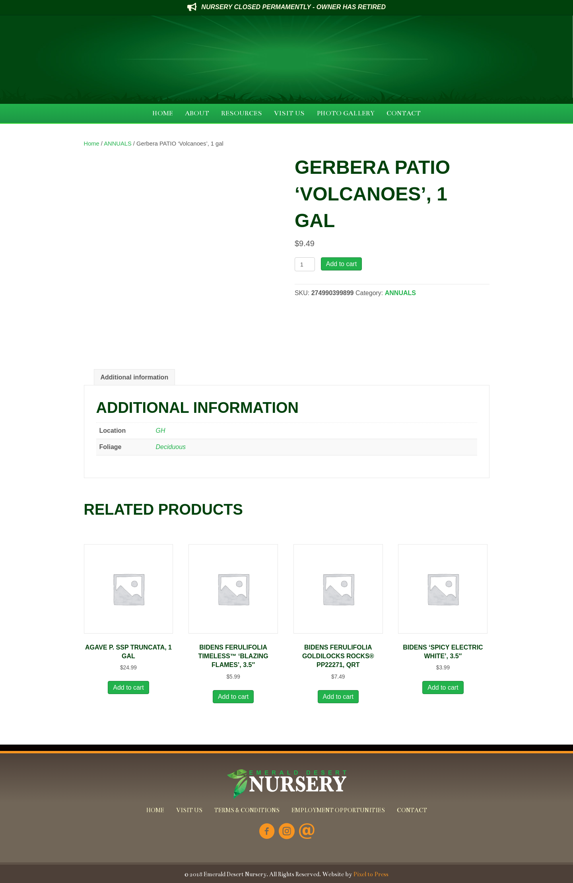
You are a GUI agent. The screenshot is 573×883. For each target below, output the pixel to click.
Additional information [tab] (135, 377)
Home (91, 143)
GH (160, 430)
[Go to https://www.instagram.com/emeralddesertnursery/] (287, 831)
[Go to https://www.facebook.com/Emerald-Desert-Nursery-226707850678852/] (267, 831)
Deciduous (171, 446)
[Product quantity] (305, 264)
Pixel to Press (370, 874)
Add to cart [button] (128, 687)
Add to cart (341, 264)
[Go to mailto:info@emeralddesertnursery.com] (307, 831)
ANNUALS (118, 143)
